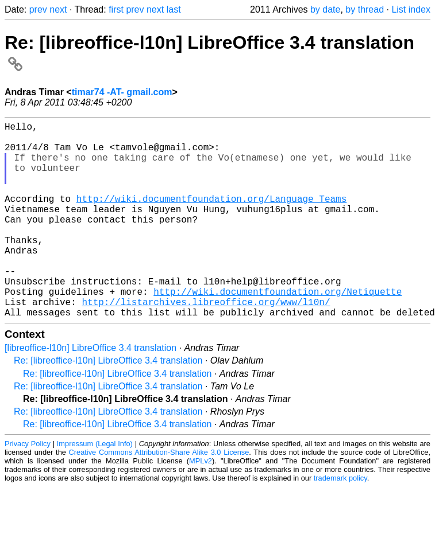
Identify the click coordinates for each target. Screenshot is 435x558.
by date (325, 9)
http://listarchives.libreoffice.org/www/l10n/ (206, 343)
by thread (364, 9)
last (174, 9)
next (58, 9)
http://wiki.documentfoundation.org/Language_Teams (211, 216)
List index (410, 9)
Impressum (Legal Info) (95, 487)
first (116, 9)
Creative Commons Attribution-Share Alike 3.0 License (159, 495)
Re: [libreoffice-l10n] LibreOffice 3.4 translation (108, 404)
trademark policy (340, 521)
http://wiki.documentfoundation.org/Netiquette (277, 330)
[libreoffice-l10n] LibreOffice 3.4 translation (90, 391)
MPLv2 (200, 504)
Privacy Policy (28, 487)
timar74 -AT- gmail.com (122, 92)
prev (38, 9)
